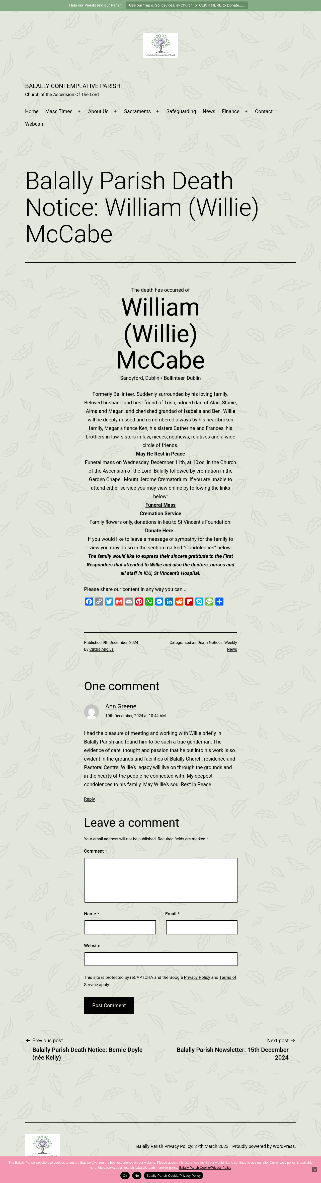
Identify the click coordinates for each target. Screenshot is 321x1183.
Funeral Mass (160, 505)
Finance (230, 111)
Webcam (35, 124)
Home (32, 111)
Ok (125, 1175)
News (209, 111)
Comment (95, 851)
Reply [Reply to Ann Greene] (89, 799)
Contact (264, 111)
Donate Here (159, 531)
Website (92, 945)
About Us (98, 111)
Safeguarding (181, 111)
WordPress (284, 1146)
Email (172, 913)
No (137, 1175)
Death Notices (209, 642)
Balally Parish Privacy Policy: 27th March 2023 (182, 1146)
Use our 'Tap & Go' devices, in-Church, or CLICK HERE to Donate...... (187, 5)
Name (91, 913)
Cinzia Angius (102, 649)
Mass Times (58, 111)
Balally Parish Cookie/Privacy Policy (205, 1167)
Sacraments (137, 111)
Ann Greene (120, 706)
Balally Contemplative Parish (73, 86)
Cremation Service (160, 513)
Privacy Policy (197, 977)
